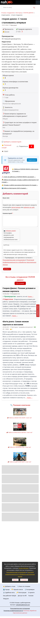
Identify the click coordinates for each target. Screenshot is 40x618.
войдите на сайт (29, 207)
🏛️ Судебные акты (9, 592)
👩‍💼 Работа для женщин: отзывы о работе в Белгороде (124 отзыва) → (20, 181)
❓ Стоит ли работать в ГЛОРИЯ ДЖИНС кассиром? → (19, 177)
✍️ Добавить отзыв (9, 586)
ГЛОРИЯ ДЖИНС (28, 13)
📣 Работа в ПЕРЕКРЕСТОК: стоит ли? (19, 447)
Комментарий (8, 213)
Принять (15, 580)
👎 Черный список (17, 589)
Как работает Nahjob (9, 595)
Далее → (30, 296)
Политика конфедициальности (13, 610)
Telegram (6, 598)
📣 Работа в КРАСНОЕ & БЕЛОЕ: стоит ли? (19, 432)
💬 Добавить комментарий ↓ (12, 142)
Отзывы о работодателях (22, 602)
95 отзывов (20, 283)
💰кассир (6, 32)
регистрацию (15, 207)
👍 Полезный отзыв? (6, 146)
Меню (38, 2)
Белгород (19, 13)
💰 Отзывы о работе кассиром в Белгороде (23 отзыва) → (20, 185)
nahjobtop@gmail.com (23, 605)
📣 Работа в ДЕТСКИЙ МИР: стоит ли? (19, 462)
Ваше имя (6, 198)
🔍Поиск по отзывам (23, 586)
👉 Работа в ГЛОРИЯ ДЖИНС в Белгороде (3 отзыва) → (25, 170)
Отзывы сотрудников (7, 13)
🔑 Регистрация (21, 592)
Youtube (30, 595)
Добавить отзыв (38, 311)
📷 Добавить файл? (10, 231)
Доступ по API (22, 595)
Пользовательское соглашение (20, 608)
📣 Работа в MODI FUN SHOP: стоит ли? (19, 418)
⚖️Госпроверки (29, 589)
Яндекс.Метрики (23, 568)
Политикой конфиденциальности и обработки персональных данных (19, 262)
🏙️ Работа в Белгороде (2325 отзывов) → (14, 188)
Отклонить (24, 580)
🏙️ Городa (6, 589)
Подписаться (32, 160)
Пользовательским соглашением (14, 260)
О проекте (31, 592)
